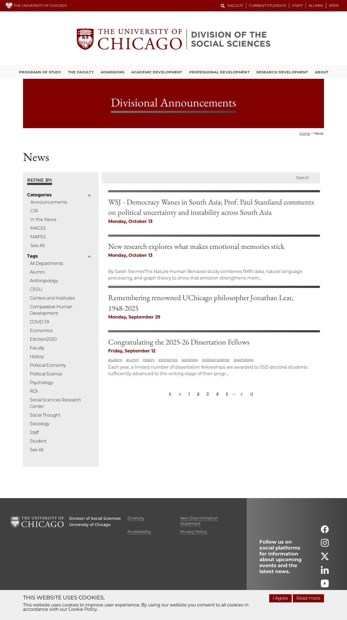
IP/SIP (334, 5)
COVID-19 (39, 321)
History (37, 356)
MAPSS (38, 236)
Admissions (112, 72)
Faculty (235, 5)
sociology (243, 387)
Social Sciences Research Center (55, 403)
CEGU (36, 289)
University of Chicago (90, 524)
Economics (41, 330)
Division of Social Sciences (95, 518)
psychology (297, 387)
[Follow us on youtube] (325, 585)
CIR (34, 210)
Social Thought (45, 415)
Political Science (46, 373)
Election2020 (43, 339)
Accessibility (139, 531)
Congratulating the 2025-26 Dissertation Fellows (232, 369)
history (202, 387)
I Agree (280, 598)
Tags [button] (32, 256)
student (168, 387)
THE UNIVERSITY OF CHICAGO (36, 5)
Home (304, 133)
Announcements (48, 202)
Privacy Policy (193, 531)
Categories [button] (39, 195)
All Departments (46, 263)
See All (37, 245)
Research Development (282, 72)
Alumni (316, 5)
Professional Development (219, 72)
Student (38, 441)
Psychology (41, 382)
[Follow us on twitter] (325, 558)
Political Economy (48, 365)
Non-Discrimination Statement (199, 521)
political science (269, 387)
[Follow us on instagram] (325, 545)
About (321, 72)
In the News (43, 219)
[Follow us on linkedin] (325, 572)
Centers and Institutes (52, 298)
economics (221, 387)
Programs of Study (40, 72)
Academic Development (156, 72)
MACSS (38, 228)
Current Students (267, 5)
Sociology (39, 423)
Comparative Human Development (51, 310)
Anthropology (44, 280)
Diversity (135, 518)
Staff (297, 5)
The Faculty (81, 72)
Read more (308, 598)
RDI (34, 391)
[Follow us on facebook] (325, 531)
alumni (185, 387)
